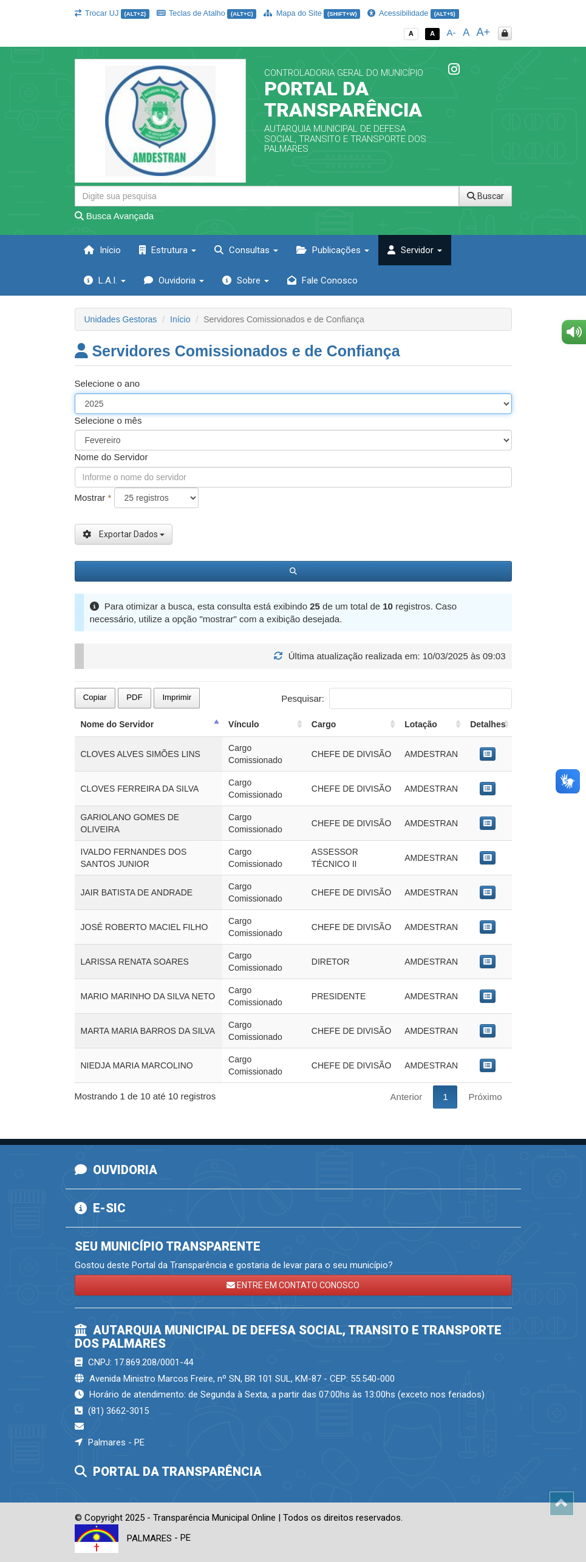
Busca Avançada (114, 216)
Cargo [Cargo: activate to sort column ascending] (324, 724)
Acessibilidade (412, 13)
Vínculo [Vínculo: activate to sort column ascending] (243, 724)
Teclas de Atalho (207, 13)
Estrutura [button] (167, 250)
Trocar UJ (112, 13)
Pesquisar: (396, 698)
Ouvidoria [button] (174, 280)
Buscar (485, 196)
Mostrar (93, 497)
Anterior (406, 1097)
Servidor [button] (414, 250)
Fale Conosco (322, 280)
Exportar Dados (124, 534)
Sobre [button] (245, 280)
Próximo (485, 1097)
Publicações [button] (332, 250)
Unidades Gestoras (120, 319)
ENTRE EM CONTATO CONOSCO (293, 1285)
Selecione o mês (108, 420)
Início (102, 250)
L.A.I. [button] (105, 280)
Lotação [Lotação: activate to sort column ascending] (420, 724)
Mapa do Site (312, 13)
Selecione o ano (107, 383)
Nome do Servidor (111, 457)
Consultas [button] (246, 250)
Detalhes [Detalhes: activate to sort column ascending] (487, 724)
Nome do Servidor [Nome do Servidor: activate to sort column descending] (117, 724)
